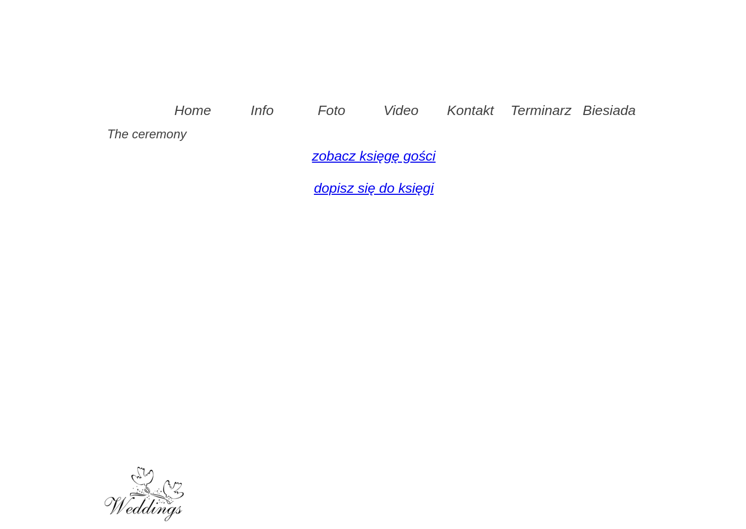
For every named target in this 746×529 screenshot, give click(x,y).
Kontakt (470, 110)
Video (401, 110)
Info (262, 110)
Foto (331, 110)
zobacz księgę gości (374, 156)
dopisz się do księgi (374, 188)
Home (192, 110)
